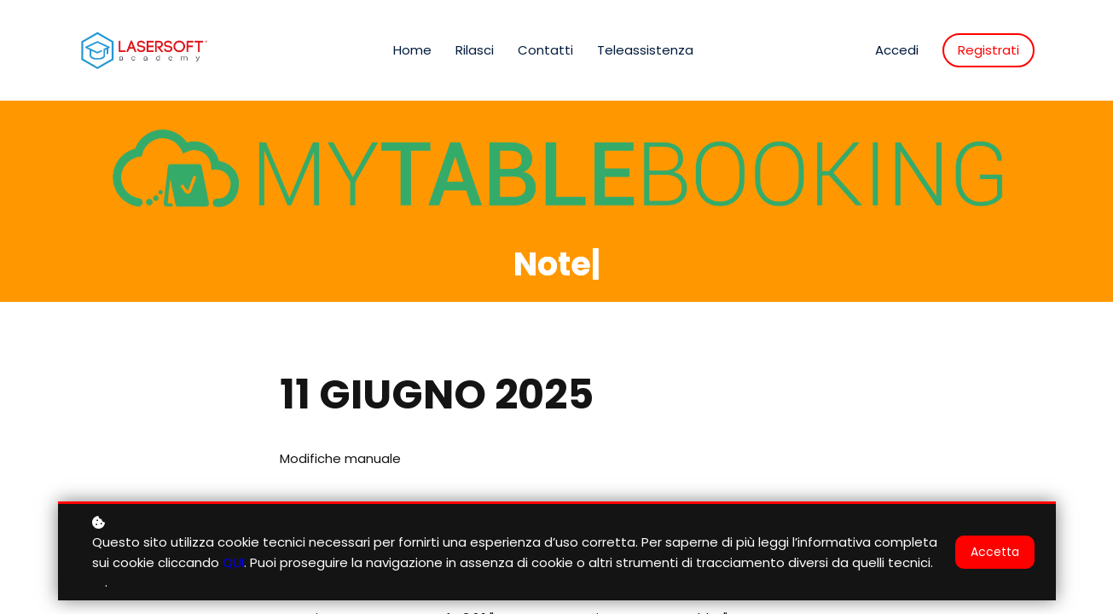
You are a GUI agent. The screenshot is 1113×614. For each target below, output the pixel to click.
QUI (233, 562)
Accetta (995, 551)
